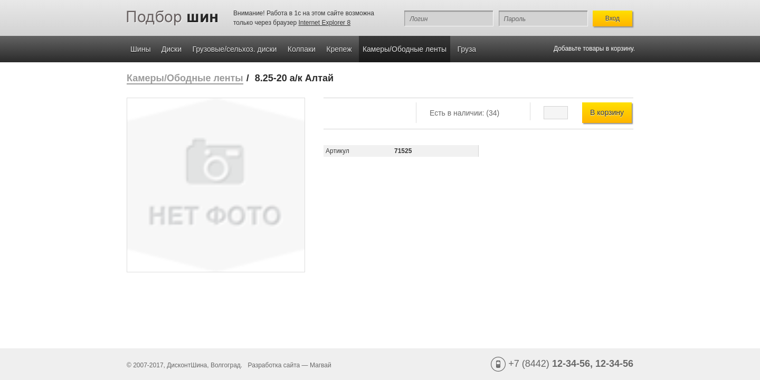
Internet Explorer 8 (324, 22)
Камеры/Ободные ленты (404, 49)
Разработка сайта (274, 365)
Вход (612, 18)
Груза (467, 49)
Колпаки (302, 49)
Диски (172, 49)
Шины (140, 49)
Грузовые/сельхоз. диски (234, 49)
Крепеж (339, 49)
